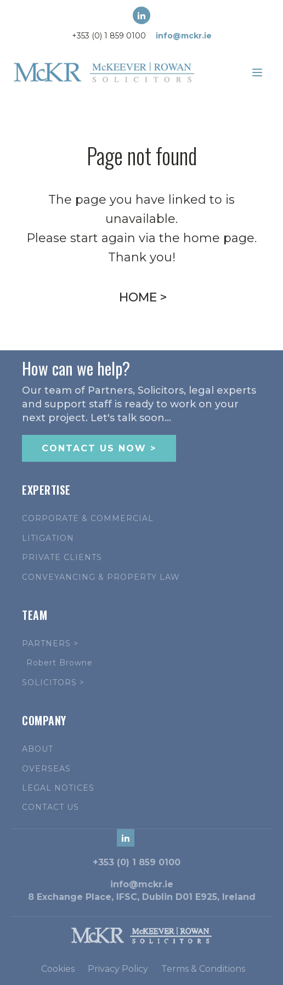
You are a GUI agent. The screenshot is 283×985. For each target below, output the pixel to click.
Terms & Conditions (203, 969)
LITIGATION (48, 538)
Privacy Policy (118, 969)
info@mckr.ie (184, 36)
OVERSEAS (46, 769)
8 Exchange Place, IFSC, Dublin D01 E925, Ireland (142, 897)
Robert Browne (59, 663)
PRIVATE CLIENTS (62, 557)
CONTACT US (50, 807)
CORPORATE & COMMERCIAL (88, 518)
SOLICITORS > (53, 683)
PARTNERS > (50, 644)
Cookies (58, 969)
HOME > (143, 297)
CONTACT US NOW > (99, 448)
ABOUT (37, 749)
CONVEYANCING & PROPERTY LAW (101, 577)
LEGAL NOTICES (58, 788)
